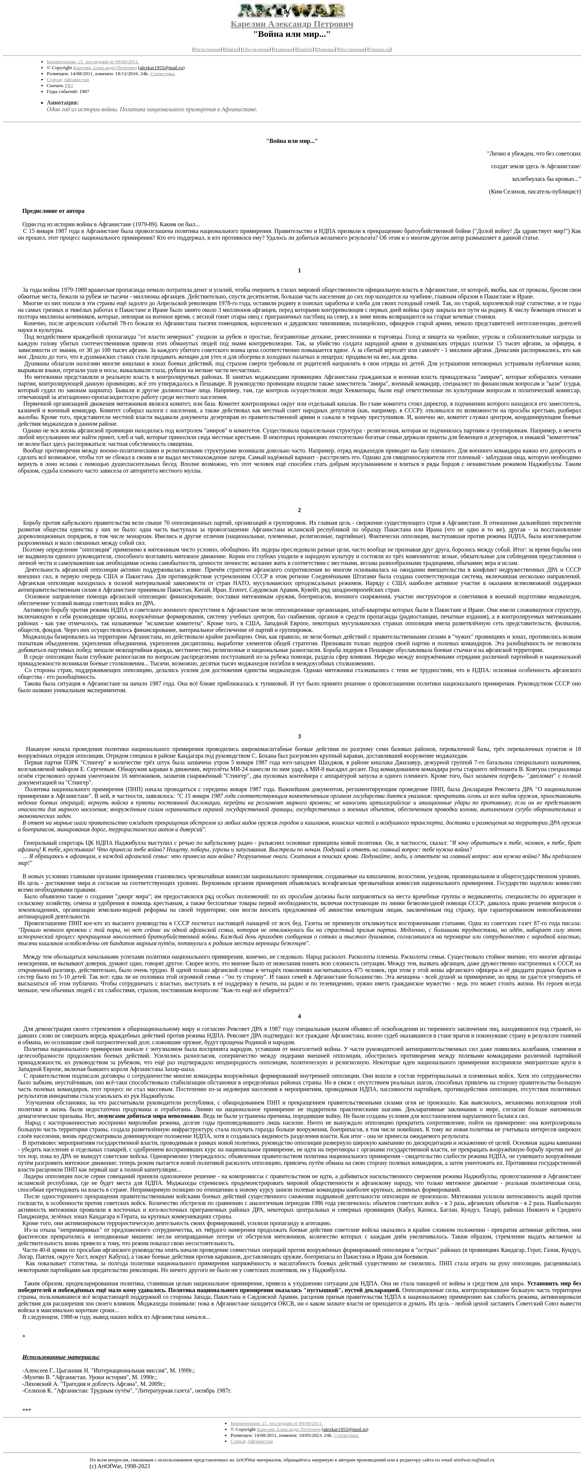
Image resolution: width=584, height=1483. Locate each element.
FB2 (69, 85)
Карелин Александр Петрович (292, 24)
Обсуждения (256, 49)
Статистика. (162, 73)
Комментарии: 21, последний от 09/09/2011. (93, 61)
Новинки (283, 49)
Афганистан (76, 79)
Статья (54, 79)
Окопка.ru (379, 49)
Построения (351, 49)
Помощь (325, 49)
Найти (231, 49)
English (304, 49)
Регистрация (207, 49)
